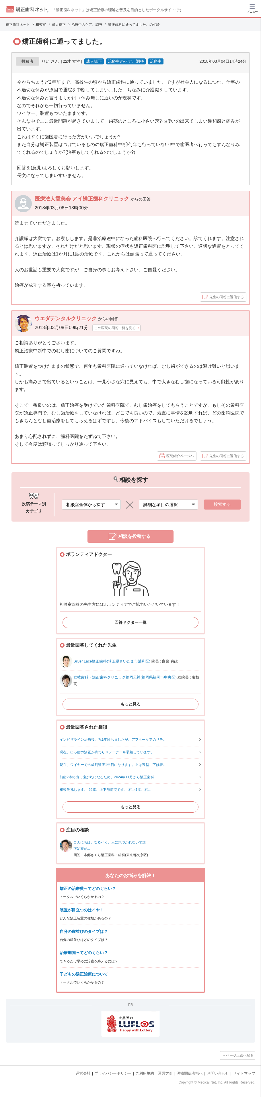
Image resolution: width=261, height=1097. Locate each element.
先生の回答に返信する (226, 297)
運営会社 (83, 1073)
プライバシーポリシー (113, 1073)
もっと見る (130, 704)
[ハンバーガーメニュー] (252, 8)
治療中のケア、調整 (126, 61)
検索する (222, 504)
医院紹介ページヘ (180, 456)
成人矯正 (94, 61)
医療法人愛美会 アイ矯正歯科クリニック (82, 199)
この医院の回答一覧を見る (115, 328)
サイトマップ (244, 1073)
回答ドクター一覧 (130, 622)
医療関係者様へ (190, 1073)
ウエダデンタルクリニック (66, 318)
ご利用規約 (144, 1073)
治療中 (156, 61)
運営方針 (165, 1073)
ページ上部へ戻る (240, 1055)
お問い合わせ (218, 1073)
